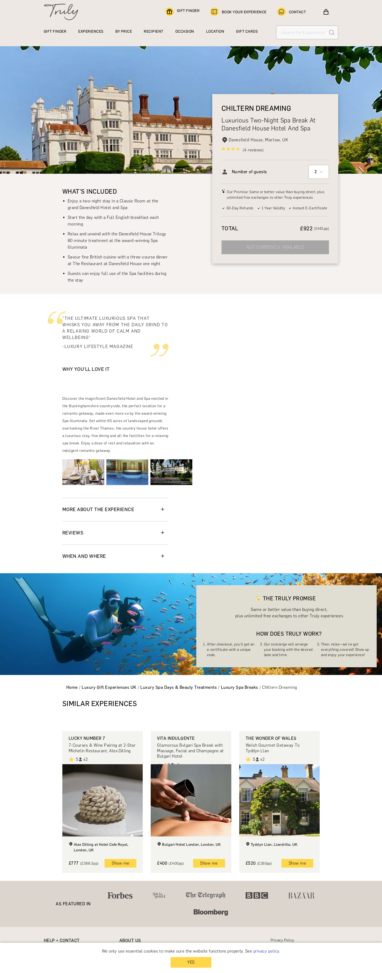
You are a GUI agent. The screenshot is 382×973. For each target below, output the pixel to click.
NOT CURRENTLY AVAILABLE (275, 247)
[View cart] (326, 12)
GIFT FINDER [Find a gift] (182, 12)
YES (190, 962)
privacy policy (266, 951)
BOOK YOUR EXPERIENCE (238, 12)
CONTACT (291, 12)
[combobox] (319, 172)
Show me (120, 863)
